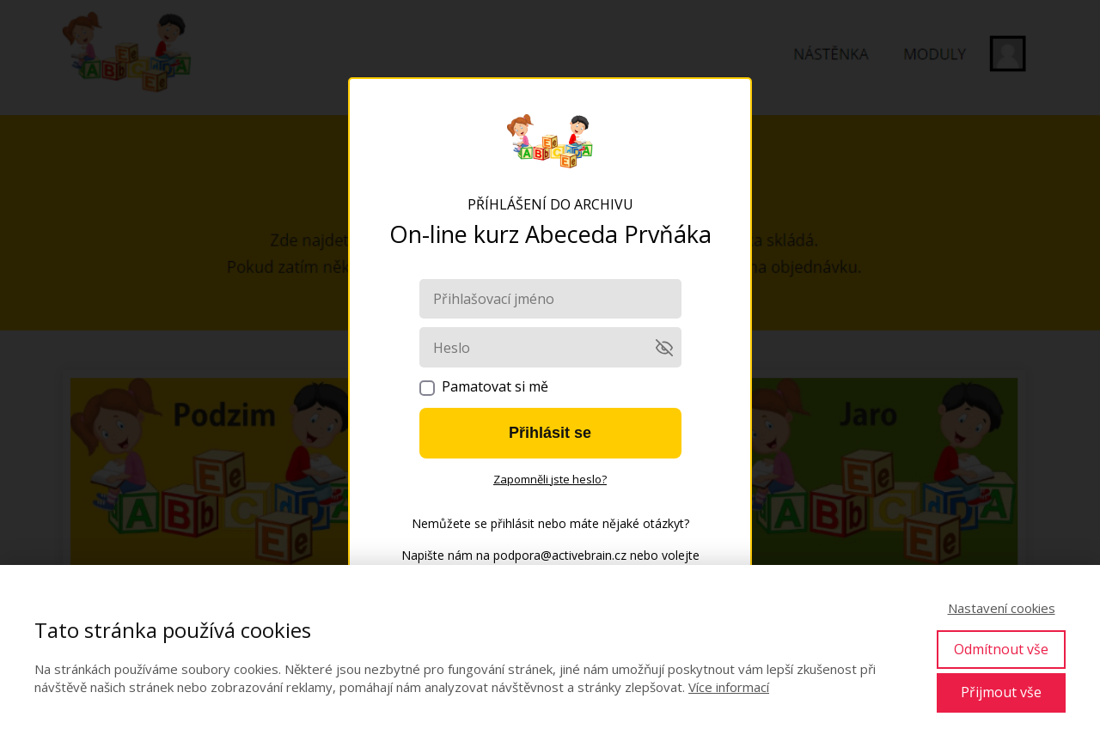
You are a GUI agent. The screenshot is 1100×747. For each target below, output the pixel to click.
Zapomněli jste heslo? (550, 479)
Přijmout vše (1001, 692)
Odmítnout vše (1001, 649)
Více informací (728, 686)
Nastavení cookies (1001, 607)
